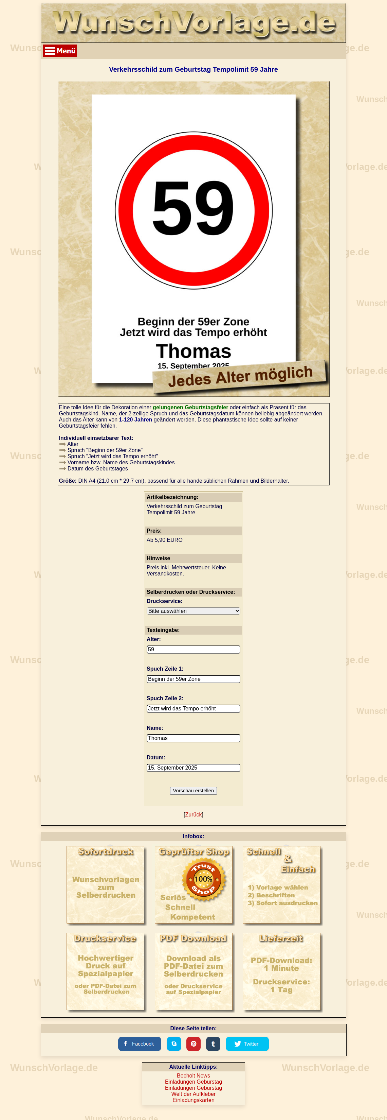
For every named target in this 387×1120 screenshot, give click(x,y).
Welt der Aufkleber (193, 1094)
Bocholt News (193, 1076)
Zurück (193, 814)
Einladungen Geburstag (193, 1082)
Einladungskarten (193, 1100)
